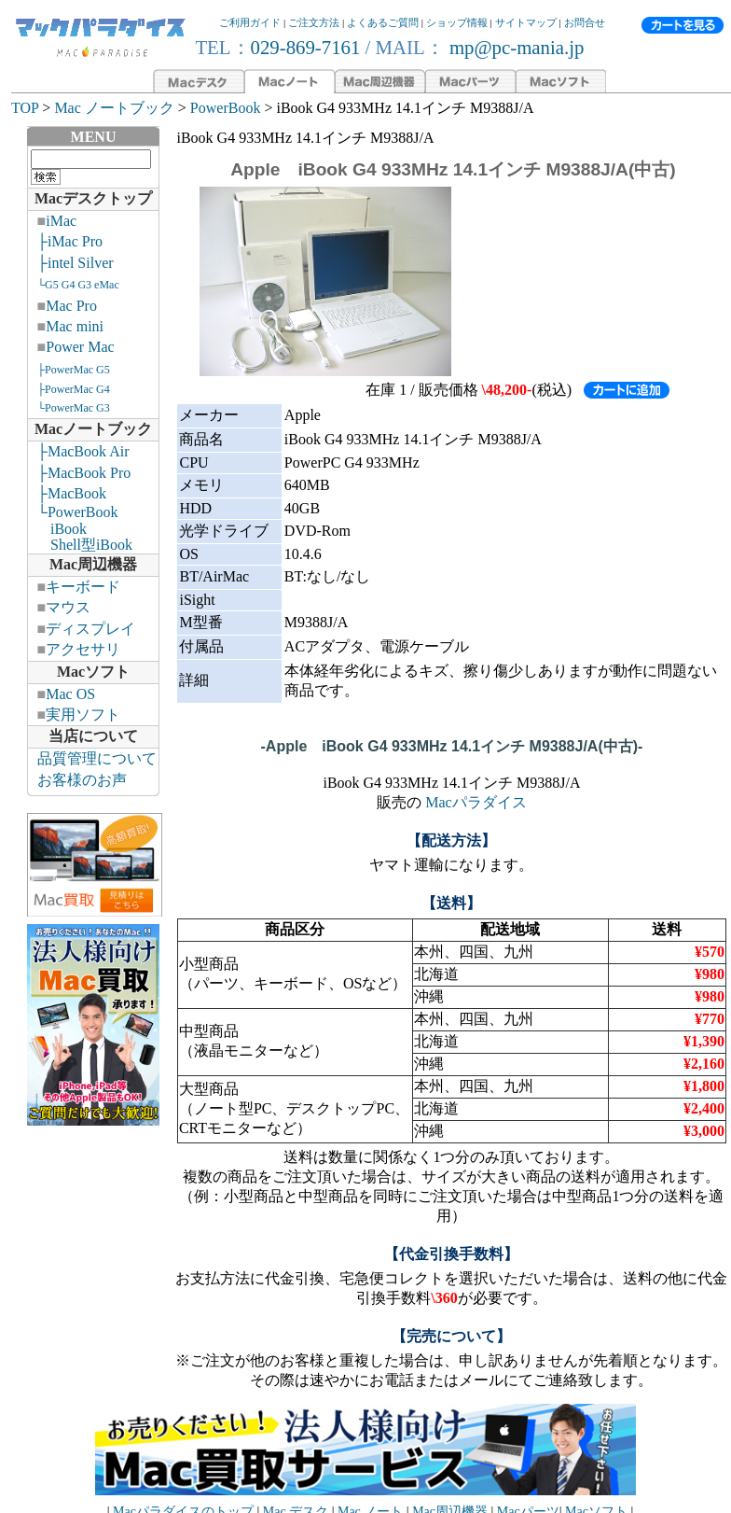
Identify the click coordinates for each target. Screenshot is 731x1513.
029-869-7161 (306, 47)
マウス (68, 607)
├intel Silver (75, 263)
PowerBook (225, 108)
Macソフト (93, 671)
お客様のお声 (82, 780)
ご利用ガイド (250, 22)
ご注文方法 (313, 22)
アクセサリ (83, 649)
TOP (24, 108)
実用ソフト (83, 714)
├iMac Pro (70, 241)
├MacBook (71, 493)
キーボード (83, 587)
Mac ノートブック (113, 108)
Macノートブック (93, 429)
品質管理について (97, 758)
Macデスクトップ (93, 198)
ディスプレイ (90, 629)
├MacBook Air (83, 451)
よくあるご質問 (383, 22)
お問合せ (584, 22)
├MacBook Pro (84, 473)
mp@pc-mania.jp (515, 47)
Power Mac (80, 347)
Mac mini (74, 326)
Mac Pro (71, 306)
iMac (61, 221)
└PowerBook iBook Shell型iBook (80, 528)
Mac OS (70, 694)
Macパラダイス (475, 802)
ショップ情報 (457, 22)
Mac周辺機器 (93, 564)
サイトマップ (526, 22)
